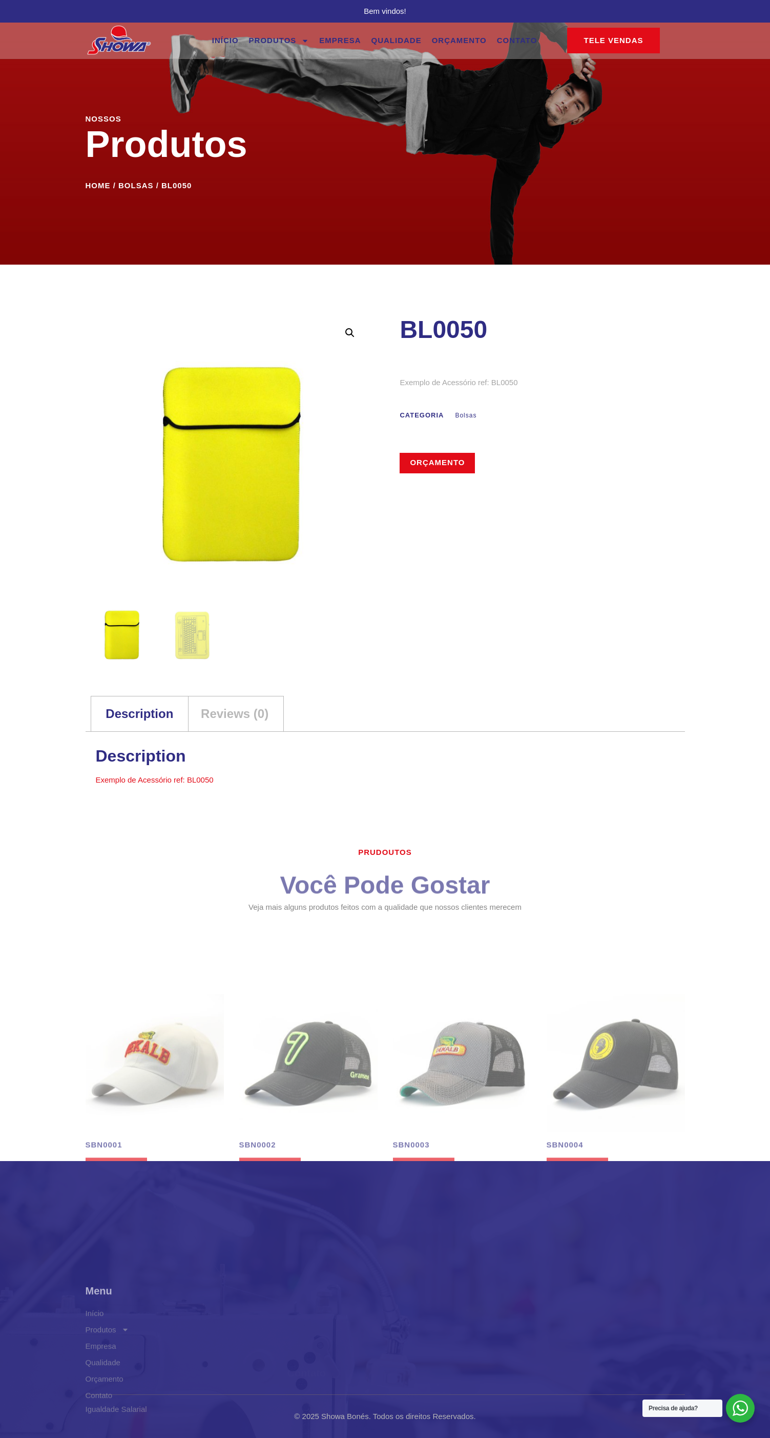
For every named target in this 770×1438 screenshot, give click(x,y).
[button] (350, 333)
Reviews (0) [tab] (234, 714)
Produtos (279, 41)
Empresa (340, 40)
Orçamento (459, 40)
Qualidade (396, 40)
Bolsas (136, 185)
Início (225, 40)
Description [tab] (139, 714)
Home (98, 185)
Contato (517, 40)
